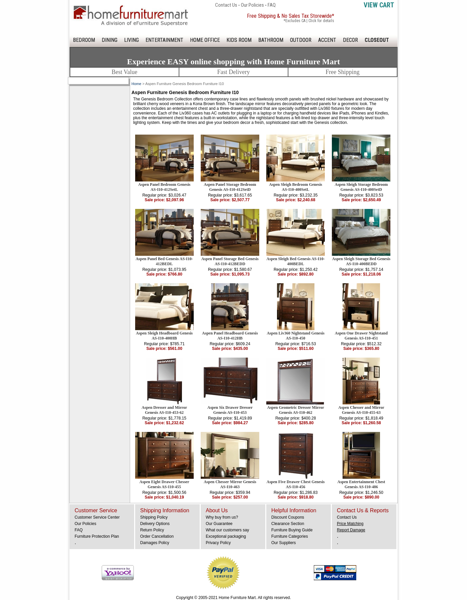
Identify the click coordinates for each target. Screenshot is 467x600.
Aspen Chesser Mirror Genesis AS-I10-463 (230, 484)
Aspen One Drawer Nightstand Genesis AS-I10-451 (361, 336)
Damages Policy (154, 542)
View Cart (379, 5)
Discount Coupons (287, 517)
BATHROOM (270, 40)
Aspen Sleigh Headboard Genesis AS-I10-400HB (164, 336)
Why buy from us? (222, 517)
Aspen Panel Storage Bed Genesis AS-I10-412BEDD (230, 261)
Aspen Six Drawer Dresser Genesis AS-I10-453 (230, 410)
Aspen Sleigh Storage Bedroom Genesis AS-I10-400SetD (361, 187)
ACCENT (327, 40)
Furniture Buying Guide (291, 530)
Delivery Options (155, 523)
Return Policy (152, 530)
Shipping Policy (154, 517)
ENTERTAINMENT (164, 40)
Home (136, 84)
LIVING (131, 40)
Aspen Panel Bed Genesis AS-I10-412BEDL (164, 261)
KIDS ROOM (239, 40)
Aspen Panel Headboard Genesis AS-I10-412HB (230, 336)
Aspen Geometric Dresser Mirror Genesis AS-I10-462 (295, 410)
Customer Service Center (97, 517)
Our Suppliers (283, 542)
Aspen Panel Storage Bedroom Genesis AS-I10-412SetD (230, 187)
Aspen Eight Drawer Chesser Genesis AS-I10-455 (164, 484)
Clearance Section (287, 523)
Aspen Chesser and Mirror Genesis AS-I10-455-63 (361, 410)
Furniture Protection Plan (97, 536)
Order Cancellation (157, 536)
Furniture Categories (289, 536)
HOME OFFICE (205, 40)
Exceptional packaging (226, 536)
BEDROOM (84, 40)
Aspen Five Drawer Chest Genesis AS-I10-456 (296, 484)
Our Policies (252, 5)
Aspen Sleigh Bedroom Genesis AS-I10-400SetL (295, 187)
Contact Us (226, 5)
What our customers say (227, 530)
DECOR (350, 40)
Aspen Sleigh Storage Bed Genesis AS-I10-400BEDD (361, 261)
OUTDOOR (300, 40)
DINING (109, 40)
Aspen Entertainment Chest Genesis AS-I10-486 (361, 484)
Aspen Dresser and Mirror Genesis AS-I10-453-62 (164, 410)
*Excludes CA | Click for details (309, 20)
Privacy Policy (218, 542)
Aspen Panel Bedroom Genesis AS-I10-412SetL (164, 187)
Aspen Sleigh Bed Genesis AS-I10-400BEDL (296, 261)
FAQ (272, 5)
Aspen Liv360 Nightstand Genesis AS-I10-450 (295, 336)
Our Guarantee (219, 523)
